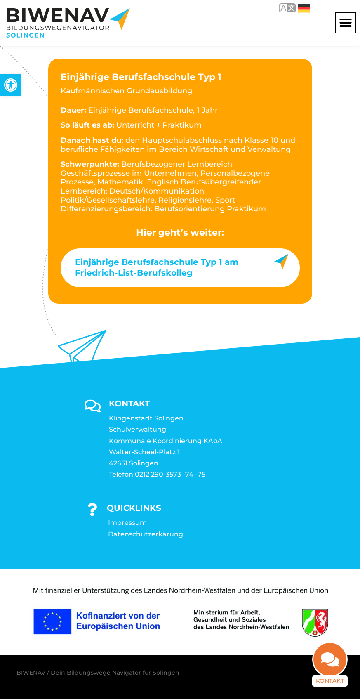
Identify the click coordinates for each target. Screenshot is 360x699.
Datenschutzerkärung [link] (145, 534)
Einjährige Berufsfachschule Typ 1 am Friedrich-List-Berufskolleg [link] (156, 267)
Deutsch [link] (304, 8)
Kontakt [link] (330, 681)
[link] (10, 85)
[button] (345, 22)
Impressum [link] (127, 523)
